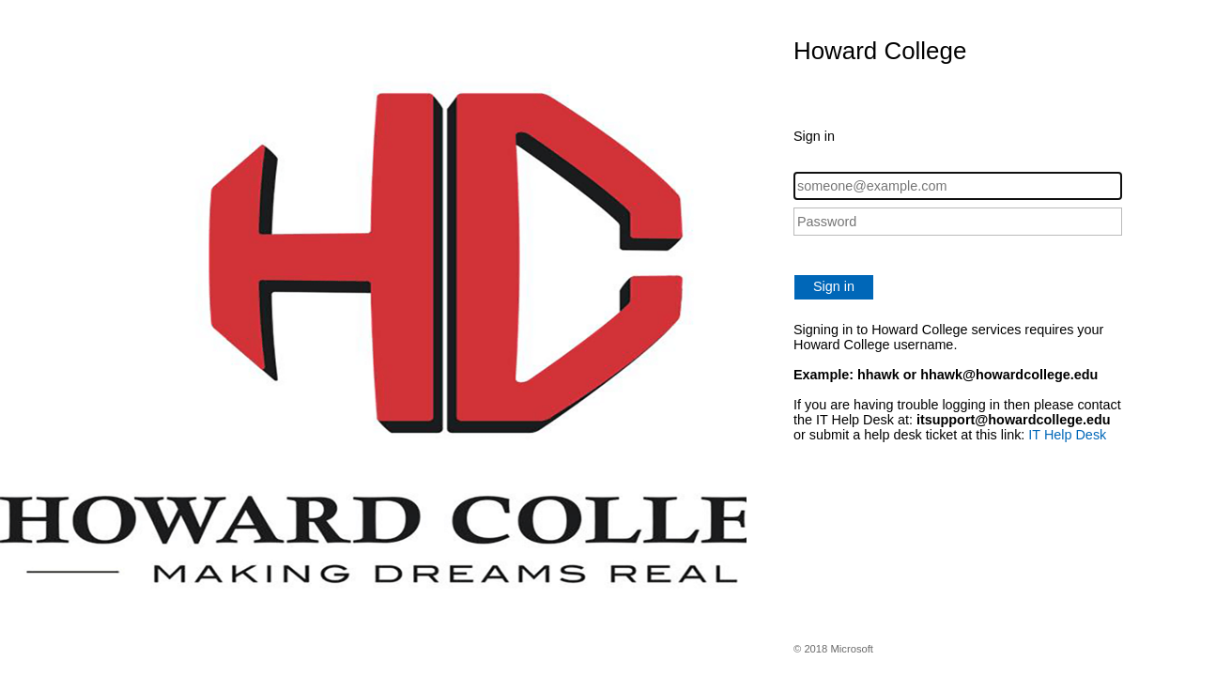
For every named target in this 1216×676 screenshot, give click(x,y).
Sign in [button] (833, 286)
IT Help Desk (1067, 434)
